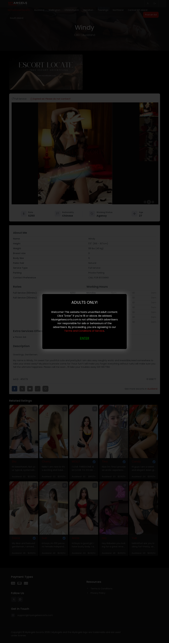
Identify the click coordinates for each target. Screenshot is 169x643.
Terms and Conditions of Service (84, 330)
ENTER (84, 338)
